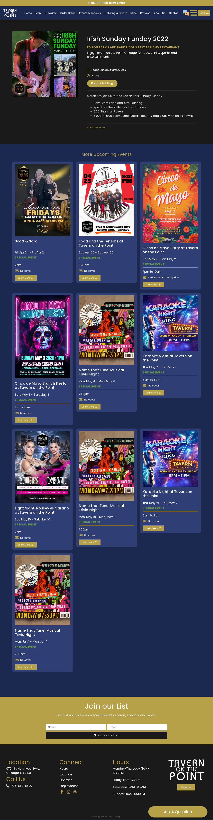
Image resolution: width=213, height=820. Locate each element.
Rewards (51, 13)
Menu (39, 13)
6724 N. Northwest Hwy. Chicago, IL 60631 (23, 771)
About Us (159, 13)
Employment (69, 787)
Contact (174, 13)
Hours (64, 769)
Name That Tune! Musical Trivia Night (101, 372)
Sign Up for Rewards (106, 3)
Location (66, 775)
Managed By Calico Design (106, 817)
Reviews (145, 13)
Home (28, 13)
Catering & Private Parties (121, 13)
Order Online (68, 13)
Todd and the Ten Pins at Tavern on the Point (101, 243)
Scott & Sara (26, 241)
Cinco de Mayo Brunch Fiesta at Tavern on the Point (41, 386)
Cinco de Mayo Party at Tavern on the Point (170, 250)
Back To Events (96, 128)
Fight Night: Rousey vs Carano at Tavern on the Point (42, 510)
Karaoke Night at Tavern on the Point (167, 358)
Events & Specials (90, 13)
